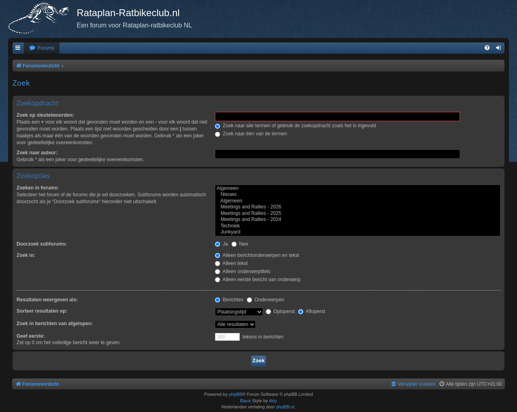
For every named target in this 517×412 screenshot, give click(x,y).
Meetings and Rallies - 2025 (358, 213)
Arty (273, 400)
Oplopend (280, 311)
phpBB (235, 394)
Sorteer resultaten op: (42, 311)
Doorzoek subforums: (42, 244)
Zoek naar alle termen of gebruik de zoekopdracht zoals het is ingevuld (295, 125)
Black (245, 400)
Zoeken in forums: (38, 188)
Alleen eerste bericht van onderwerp (258, 279)
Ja (221, 244)
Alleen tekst (231, 263)
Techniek (358, 226)
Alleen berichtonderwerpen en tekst (257, 255)
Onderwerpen (265, 300)
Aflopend (311, 311)
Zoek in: (26, 255)
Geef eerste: (31, 336)
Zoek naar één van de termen (251, 134)
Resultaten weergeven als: (47, 300)
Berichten (229, 300)
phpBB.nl (285, 406)
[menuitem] (41, 48)
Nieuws (358, 194)
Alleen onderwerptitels (243, 271)
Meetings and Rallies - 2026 (358, 207)
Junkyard (358, 232)
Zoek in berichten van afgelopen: (55, 323)
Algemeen (358, 188)
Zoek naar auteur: (37, 153)
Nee (239, 244)
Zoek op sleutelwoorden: (45, 115)
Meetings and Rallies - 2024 (358, 220)
